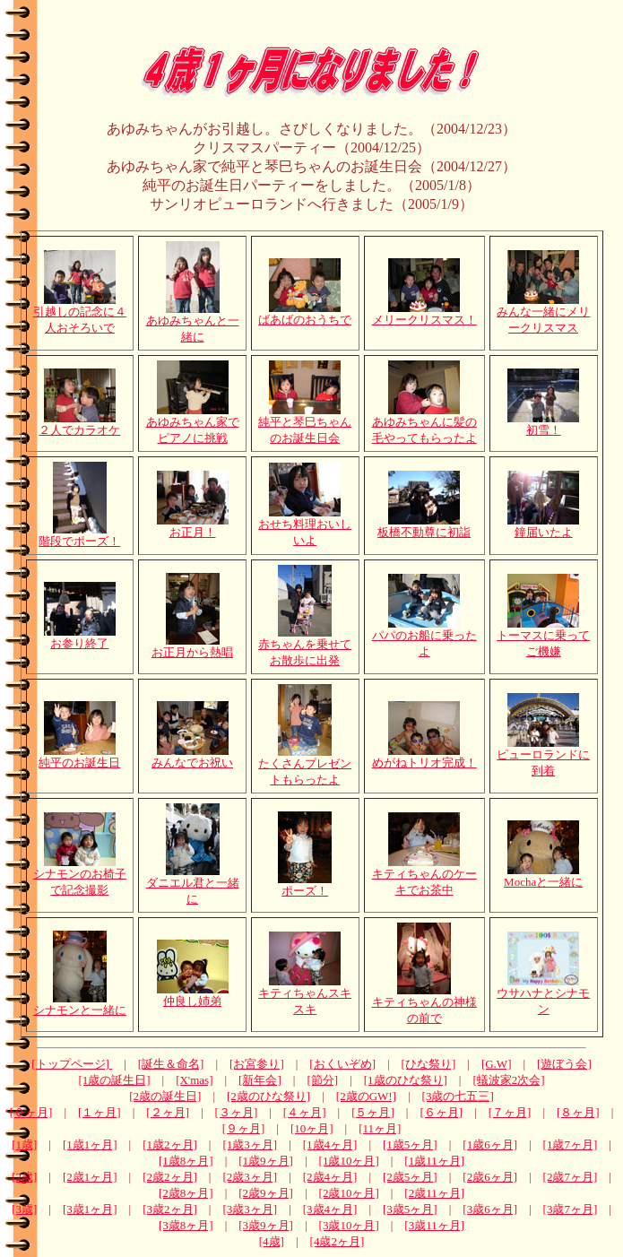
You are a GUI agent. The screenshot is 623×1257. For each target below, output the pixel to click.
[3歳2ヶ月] (170, 1209)
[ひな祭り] (429, 1064)
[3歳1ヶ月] (90, 1209)
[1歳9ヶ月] (265, 1160)
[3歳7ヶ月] (570, 1209)
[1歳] (24, 1144)
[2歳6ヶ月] (490, 1176)
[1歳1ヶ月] (90, 1144)
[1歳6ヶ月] (490, 1144)
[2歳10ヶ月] (349, 1193)
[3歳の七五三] (458, 1096)
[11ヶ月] (380, 1128)
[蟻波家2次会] (508, 1080)
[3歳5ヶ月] (410, 1209)
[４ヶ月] (304, 1112)
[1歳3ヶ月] (249, 1144)
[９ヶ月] (243, 1128)
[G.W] (496, 1064)
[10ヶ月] (311, 1128)
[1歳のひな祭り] (405, 1080)
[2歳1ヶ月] (90, 1176)
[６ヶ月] (441, 1112)
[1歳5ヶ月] (410, 1144)
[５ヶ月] (372, 1112)
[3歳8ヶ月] (186, 1225)
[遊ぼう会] (564, 1064)
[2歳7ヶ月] (570, 1176)
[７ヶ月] (510, 1112)
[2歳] (24, 1176)
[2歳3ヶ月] (249, 1176)
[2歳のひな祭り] (268, 1096)
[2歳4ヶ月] (330, 1176)
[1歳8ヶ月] (186, 1160)
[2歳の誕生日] (165, 1096)
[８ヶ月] (578, 1112)
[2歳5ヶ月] (410, 1176)
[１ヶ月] (99, 1112)
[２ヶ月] (167, 1112)
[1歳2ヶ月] (170, 1144)
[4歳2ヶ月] (337, 1241)
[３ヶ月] (236, 1112)
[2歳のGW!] (366, 1096)
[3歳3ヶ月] (249, 1209)
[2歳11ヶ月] (434, 1193)
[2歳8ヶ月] (186, 1193)
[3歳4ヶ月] (330, 1209)
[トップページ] (71, 1064)
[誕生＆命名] (171, 1064)
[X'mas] (194, 1080)
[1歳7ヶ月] (570, 1144)
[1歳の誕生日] (114, 1080)
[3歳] (24, 1209)
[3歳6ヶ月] (490, 1209)
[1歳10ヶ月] (349, 1160)
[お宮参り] (256, 1064)
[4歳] (271, 1241)
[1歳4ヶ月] (330, 1144)
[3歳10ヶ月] (349, 1225)
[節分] (322, 1080)
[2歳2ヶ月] (170, 1176)
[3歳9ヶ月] (265, 1225)
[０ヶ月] (31, 1112)
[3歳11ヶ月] (434, 1225)
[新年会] (259, 1080)
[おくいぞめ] (342, 1064)
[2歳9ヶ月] (265, 1193)
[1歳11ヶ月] (434, 1160)
